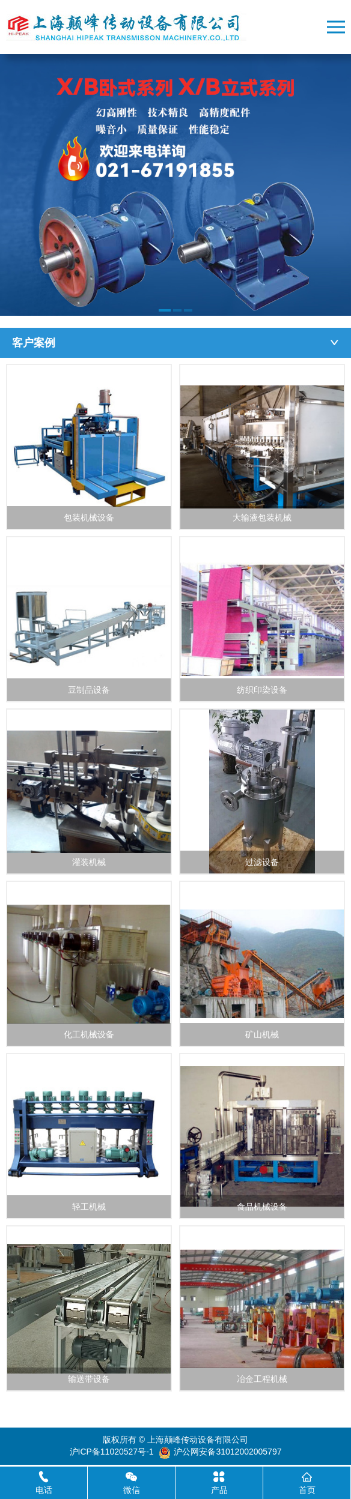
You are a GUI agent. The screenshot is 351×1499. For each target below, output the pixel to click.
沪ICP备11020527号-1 (112, 1451)
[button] (165, 310)
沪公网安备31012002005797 (227, 1451)
